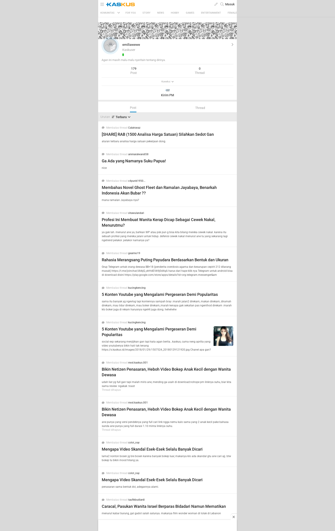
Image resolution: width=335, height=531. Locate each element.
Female (232, 12)
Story (146, 12)
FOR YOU (130, 12)
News (160, 12)
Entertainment (211, 12)
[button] (110, 45)
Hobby (175, 12)
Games (190, 12)
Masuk (230, 4)
